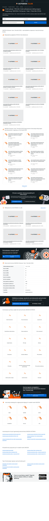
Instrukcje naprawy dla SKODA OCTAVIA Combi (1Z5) (11, 434)
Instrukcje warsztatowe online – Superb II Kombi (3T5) (36, 453)
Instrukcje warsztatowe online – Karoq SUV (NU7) (10, 453)
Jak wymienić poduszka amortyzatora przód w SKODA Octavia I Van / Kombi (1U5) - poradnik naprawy (37, 135)
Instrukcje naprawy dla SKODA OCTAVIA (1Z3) (10, 436)
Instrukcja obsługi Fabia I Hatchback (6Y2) (34, 450)
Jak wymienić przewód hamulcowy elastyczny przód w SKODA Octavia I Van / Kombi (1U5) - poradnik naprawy (38, 178)
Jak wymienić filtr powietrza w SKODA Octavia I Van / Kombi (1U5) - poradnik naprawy (37, 152)
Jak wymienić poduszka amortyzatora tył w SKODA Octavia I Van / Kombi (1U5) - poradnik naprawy (15, 170)
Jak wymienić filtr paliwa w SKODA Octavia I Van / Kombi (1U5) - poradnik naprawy (38, 161)
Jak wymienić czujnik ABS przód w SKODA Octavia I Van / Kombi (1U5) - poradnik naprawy (15, 178)
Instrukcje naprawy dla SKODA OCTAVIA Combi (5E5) (36, 434)
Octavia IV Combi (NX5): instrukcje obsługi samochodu (36, 439)
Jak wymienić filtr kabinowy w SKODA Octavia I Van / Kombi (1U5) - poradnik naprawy (14, 161)
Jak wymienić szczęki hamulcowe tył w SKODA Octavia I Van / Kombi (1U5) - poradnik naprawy (37, 143)
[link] (13, 45)
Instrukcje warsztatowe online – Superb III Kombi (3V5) (36, 452)
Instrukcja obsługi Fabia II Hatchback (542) (9, 452)
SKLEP (22, 1)
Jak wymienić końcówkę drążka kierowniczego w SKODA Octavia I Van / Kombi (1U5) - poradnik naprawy (15, 143)
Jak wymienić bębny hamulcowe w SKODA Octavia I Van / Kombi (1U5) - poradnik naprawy (15, 152)
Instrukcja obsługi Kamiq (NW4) (7, 450)
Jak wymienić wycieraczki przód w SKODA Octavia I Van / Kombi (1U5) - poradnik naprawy (15, 135)
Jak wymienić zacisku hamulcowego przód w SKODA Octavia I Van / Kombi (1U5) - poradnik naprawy (38, 170)
